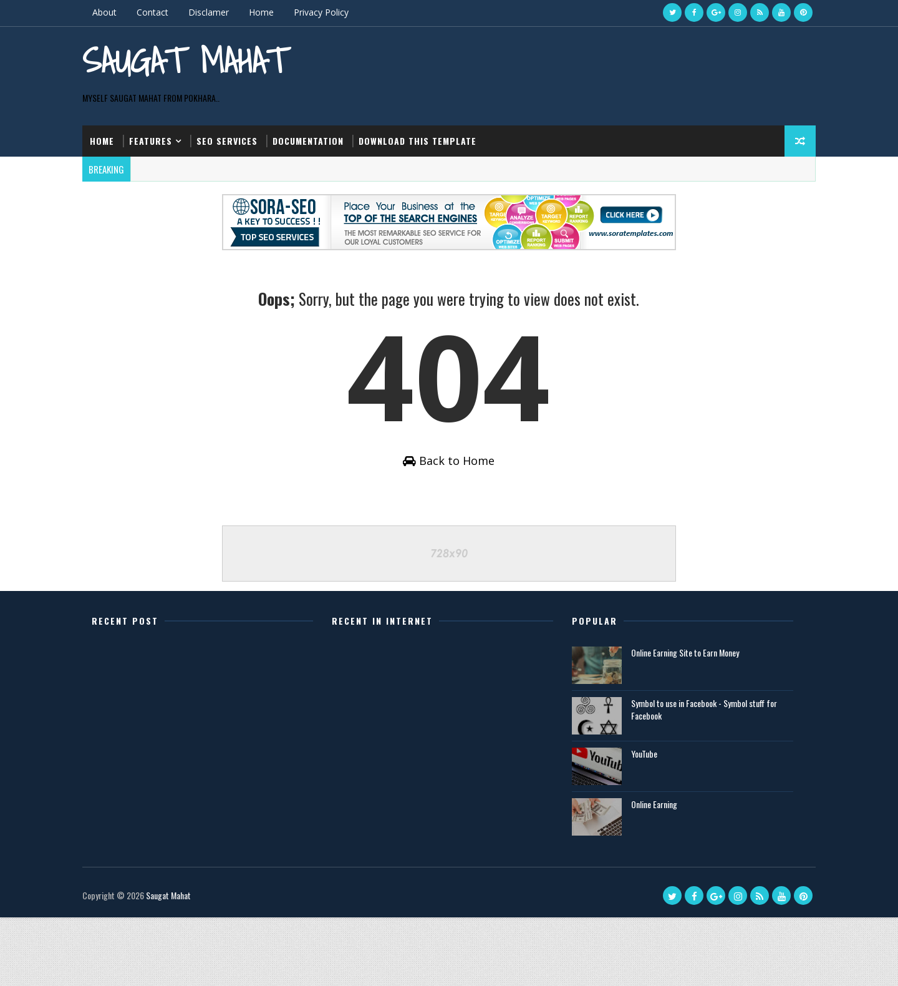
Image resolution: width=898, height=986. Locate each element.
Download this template (426, 180)
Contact (160, 12)
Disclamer (216, 12)
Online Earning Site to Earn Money (684, 721)
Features (158, 180)
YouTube (643, 822)
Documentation (316, 180)
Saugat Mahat (141, 81)
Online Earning (653, 872)
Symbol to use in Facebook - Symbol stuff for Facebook (703, 778)
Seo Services (235, 180)
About (112, 12)
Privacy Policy (329, 12)
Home (269, 12)
